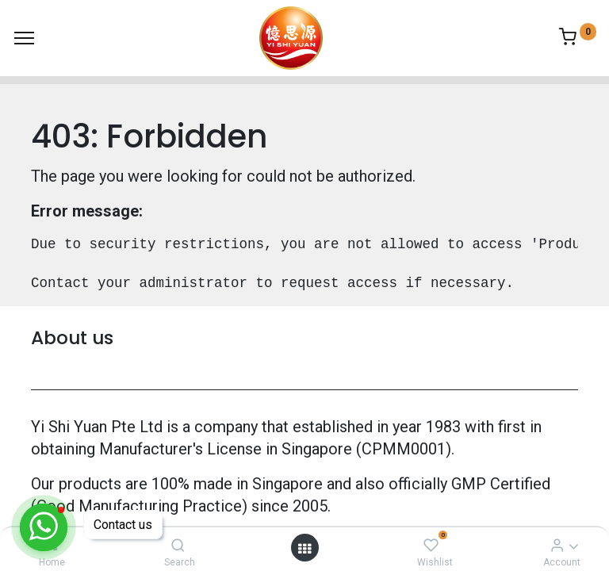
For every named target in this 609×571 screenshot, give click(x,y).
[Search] (178, 544)
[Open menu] (304, 548)
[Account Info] (557, 544)
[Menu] (24, 38)
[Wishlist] (431, 544)
